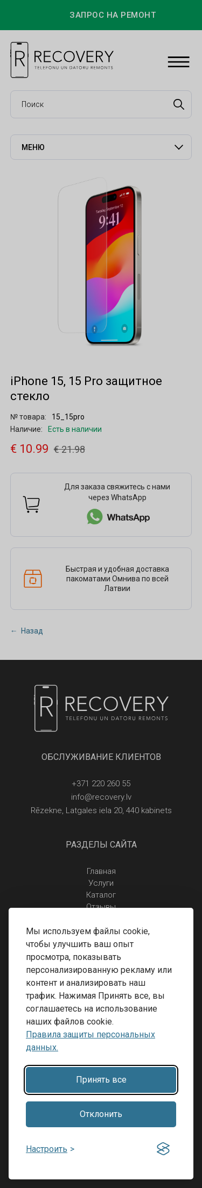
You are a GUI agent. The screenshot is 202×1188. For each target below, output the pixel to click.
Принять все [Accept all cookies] (101, 1080)
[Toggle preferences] (50, 1149)
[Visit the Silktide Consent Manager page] (163, 1149)
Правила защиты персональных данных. (90, 1040)
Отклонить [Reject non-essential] (101, 1114)
